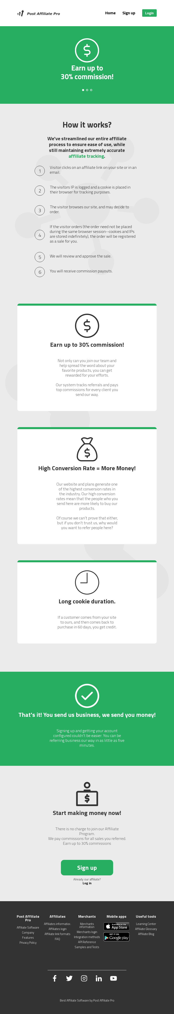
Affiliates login (58, 929)
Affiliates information (57, 924)
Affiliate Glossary (146, 929)
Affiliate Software (28, 927)
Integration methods (87, 937)
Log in (87, 883)
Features (28, 937)
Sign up (128, 13)
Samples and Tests (87, 947)
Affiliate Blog (146, 934)
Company (28, 932)
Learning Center (146, 924)
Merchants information (86, 925)
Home (110, 13)
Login (149, 13)
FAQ (57, 939)
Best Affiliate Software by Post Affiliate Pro (87, 1000)
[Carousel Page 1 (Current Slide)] (83, 90)
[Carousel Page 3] (91, 90)
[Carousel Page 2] (87, 90)
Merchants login (87, 932)
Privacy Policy (28, 942)
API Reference (87, 942)
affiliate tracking (86, 156)
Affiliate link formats (57, 934)
